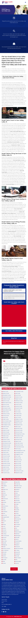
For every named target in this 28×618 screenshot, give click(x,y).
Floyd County (5, 452)
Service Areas (4, 599)
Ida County (18, 393)
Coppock (17, 542)
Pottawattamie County (20, 450)
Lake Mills (18, 482)
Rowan (4, 483)
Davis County (5, 437)
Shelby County (19, 459)
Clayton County (6, 430)
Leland (4, 563)
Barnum (17, 496)
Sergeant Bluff (6, 517)
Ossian (4, 546)
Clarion (4, 493)
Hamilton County (6, 463)
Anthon (4, 539)
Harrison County (6, 469)
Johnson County (19, 402)
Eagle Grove (5, 489)
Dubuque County (6, 446)
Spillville (4, 542)
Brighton (17, 544)
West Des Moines (19, 548)
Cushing (4, 533)
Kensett (4, 502)
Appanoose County (7, 397)
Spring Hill (18, 552)
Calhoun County (6, 413)
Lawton (4, 528)
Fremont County (6, 456)
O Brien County (19, 437)
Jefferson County (19, 400)
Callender (18, 500)
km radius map (14, 315)
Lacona (17, 563)
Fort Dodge (18, 515)
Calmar (4, 555)
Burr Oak (5, 541)
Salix (4, 518)
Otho (17, 506)
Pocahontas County (20, 446)
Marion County (19, 422)
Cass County (5, 417)
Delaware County (6, 441)
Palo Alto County (19, 443)
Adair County (5, 391)
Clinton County (6, 432)
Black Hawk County (7, 402)
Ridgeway (5, 544)
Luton (4, 526)
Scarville (4, 559)
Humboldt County (19, 391)
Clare (17, 493)
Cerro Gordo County (7, 421)
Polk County (18, 448)
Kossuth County (19, 408)
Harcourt (17, 498)
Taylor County (18, 467)
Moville (4, 524)
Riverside (17, 537)
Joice (4, 504)
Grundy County (6, 459)
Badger (17, 507)
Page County (18, 441)
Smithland (5, 511)
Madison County (19, 419)
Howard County (6, 472)
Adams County (6, 393)
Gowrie (17, 513)
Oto (3, 522)
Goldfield (5, 485)
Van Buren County (19, 470)
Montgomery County (20, 433)
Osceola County (19, 439)
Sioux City (5, 515)
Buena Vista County (7, 409)
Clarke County (6, 426)
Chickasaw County (6, 424)
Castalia (4, 554)
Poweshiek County (19, 452)
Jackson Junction (6, 548)
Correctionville (6, 535)
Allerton (17, 530)
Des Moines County (7, 443)
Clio (16, 528)
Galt (3, 487)
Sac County (18, 456)
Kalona (17, 539)
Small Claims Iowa (18, 616)
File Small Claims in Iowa (18, 160)
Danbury (4, 531)
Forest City (18, 483)
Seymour (17, 517)
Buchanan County (6, 408)
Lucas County (18, 415)
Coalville (17, 509)
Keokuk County (19, 406)
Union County (18, 469)
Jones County (18, 404)
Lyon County (18, 417)
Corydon (17, 526)
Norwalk (17, 555)
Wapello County (19, 472)
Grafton (4, 507)
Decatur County (6, 439)
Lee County (18, 409)
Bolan (4, 496)
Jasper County (19, 398)
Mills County (18, 426)
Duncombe (18, 502)
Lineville (17, 522)
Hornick (4, 530)
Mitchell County (19, 428)
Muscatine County (19, 435)
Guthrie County (6, 461)
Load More (14, 568)
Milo (16, 559)
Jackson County (19, 397)
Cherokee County (6, 422)
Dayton (17, 511)
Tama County (18, 465)
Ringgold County (19, 454)
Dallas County (6, 435)
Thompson (5, 557)
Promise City (18, 518)
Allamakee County (7, 395)
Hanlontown (5, 506)
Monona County (19, 430)
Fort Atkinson (5, 550)
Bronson (4, 537)
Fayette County (6, 450)
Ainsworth (18, 546)
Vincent (17, 491)
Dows (4, 491)
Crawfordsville (18, 541)
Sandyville (18, 554)
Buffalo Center (19, 485)
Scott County (18, 457)
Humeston (18, 524)
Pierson (4, 520)
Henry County (6, 470)
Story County (18, 463)
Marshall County (19, 424)
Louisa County (18, 413)
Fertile (4, 509)
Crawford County (6, 433)
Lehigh (17, 504)
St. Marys (17, 550)
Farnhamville (18, 487)
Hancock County (6, 465)
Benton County (6, 400)
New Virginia (18, 557)
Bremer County (6, 406)
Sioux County (18, 461)
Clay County (5, 428)
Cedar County (6, 419)
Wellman (17, 533)
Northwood (5, 498)
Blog (3, 602)
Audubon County (6, 398)
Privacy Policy (4, 601)
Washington (18, 535)
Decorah (4, 552)
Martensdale (18, 561)
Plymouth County (19, 445)
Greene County (6, 457)
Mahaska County (19, 421)
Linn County (18, 411)
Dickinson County (6, 445)
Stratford (17, 489)
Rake (4, 561)
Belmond (5, 495)
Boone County (6, 404)
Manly (4, 500)
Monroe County (19, 432)
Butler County (6, 411)
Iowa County (18, 395)
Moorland (18, 495)
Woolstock (5, 482)
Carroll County (6, 415)
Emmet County (6, 448)
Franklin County (6, 454)
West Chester (18, 531)
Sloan (4, 513)
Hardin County (6, 467)
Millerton (17, 520)
